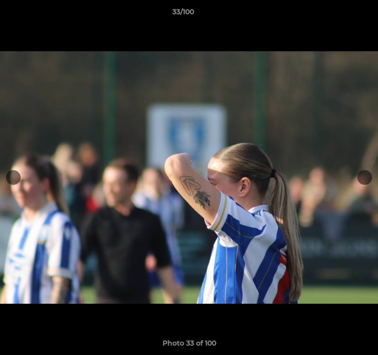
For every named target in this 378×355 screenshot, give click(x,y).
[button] (342, 14)
